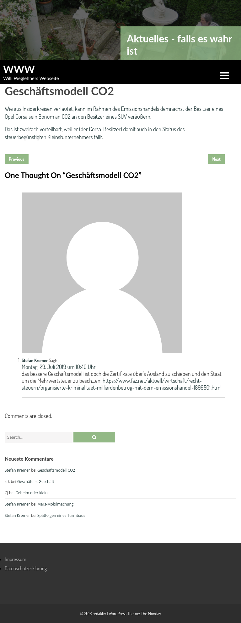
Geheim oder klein (31, 493)
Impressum (15, 559)
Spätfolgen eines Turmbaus (61, 515)
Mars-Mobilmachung (55, 504)
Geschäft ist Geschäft (35, 481)
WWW (19, 69)
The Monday (151, 613)
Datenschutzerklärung (26, 568)
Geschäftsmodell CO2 (56, 470)
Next (216, 159)
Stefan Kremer (35, 360)
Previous (16, 159)
